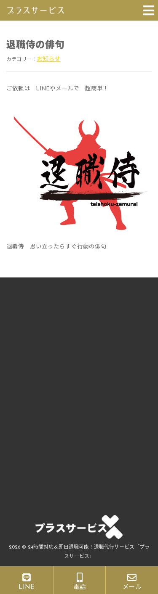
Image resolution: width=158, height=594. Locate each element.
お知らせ (48, 59)
